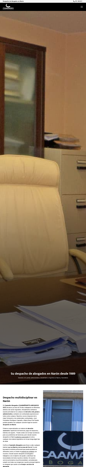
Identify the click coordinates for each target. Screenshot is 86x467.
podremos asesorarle (22, 437)
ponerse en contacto (27, 451)
